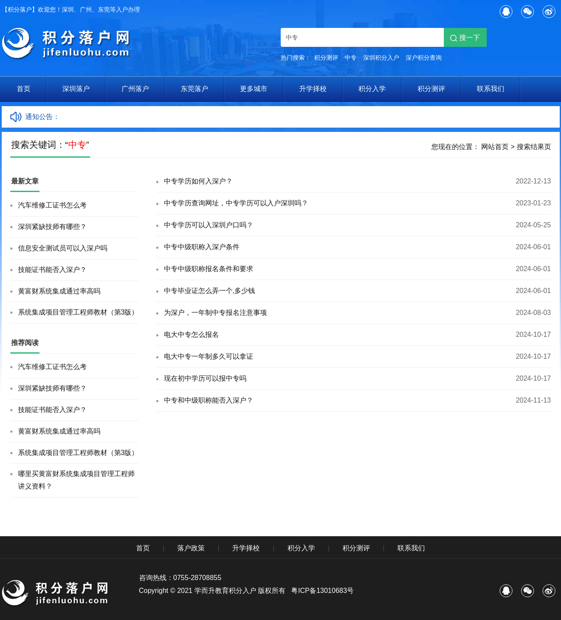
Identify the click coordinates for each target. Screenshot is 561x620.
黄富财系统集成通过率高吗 (59, 291)
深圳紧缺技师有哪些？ (52, 226)
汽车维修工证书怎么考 (52, 205)
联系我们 (490, 88)
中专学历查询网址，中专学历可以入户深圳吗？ (236, 203)
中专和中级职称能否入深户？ (208, 400)
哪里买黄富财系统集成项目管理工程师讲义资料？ (76, 480)
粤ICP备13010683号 (322, 590)
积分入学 (372, 88)
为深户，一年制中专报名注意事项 (215, 312)
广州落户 (135, 88)
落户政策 (191, 548)
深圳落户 (76, 88)
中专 (351, 57)
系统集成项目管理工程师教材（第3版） (78, 312)
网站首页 (495, 146)
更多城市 (253, 88)
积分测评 (326, 57)
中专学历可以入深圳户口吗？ (208, 225)
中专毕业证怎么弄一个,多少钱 (209, 290)
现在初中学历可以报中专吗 (205, 378)
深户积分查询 (424, 57)
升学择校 (313, 88)
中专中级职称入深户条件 (202, 246)
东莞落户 (194, 88)
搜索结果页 (534, 146)
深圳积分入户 (381, 57)
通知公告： (42, 116)
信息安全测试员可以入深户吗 (62, 248)
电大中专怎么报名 (191, 334)
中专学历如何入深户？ (198, 181)
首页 (23, 88)
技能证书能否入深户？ (52, 269)
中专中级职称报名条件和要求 (208, 268)
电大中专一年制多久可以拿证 (208, 356)
